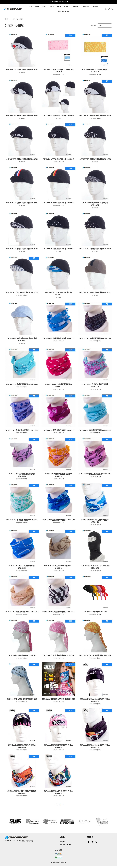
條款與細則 (54, 864)
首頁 (30, 7)
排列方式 (93, 27)
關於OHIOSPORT (65, 846)
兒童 (52, 7)
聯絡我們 (95, 7)
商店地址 (62, 843)
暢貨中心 (86, 7)
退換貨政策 (62, 864)
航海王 (67, 7)
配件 (59, 7)
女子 (44, 7)
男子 (37, 7)
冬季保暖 (76, 7)
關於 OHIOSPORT (63, 12)
